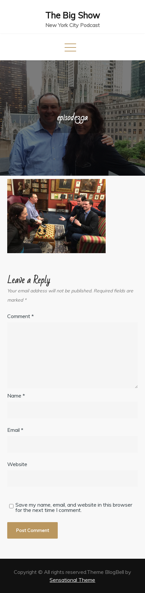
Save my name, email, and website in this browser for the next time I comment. (73, 507)
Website (17, 464)
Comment (20, 316)
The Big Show (72, 15)
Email (15, 430)
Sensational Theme (72, 580)
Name (16, 395)
